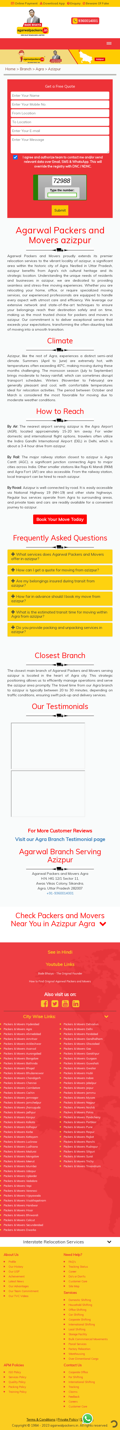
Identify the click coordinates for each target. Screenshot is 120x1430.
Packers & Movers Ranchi (79, 1141)
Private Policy (68, 1419)
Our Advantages (19, 1286)
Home (10, 69)
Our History (16, 1266)
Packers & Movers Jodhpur (20, 1112)
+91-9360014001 (60, 893)
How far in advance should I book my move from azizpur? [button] (55, 598)
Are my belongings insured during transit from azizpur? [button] (53, 583)
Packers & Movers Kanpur (19, 1117)
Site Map (74, 1286)
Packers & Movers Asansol (20, 1048)
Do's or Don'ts (77, 1276)
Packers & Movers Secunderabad (23, 1225)
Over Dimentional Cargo (83, 1358)
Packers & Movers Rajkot (79, 1137)
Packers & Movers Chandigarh (22, 1078)
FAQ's (72, 1261)
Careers (73, 1401)
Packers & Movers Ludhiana (21, 1146)
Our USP (14, 1271)
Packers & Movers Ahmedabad (22, 1034)
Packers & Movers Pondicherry (82, 1117)
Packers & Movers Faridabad (81, 1034)
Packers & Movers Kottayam (21, 1137)
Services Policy (17, 1377)
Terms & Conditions (41, 1419)
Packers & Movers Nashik (79, 1107)
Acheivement (17, 1276)
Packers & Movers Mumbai (20, 1166)
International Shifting (82, 1324)
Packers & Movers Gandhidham (83, 1039)
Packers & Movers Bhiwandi (21, 1215)
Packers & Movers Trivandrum (82, 1166)
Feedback (74, 1396)
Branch (25, 69)
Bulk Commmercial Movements (88, 1339)
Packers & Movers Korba (18, 1132)
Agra (40, 69)
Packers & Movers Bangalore (21, 1058)
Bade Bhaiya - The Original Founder (60, 973)
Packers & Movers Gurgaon (80, 1058)
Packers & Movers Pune (78, 1127)
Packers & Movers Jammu (80, 1092)
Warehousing (77, 1354)
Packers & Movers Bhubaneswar (24, 1073)
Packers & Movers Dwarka (20, 1230)
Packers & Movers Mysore (79, 1097)
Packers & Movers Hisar (18, 1210)
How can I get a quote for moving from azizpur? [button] (55, 569)
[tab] (60, 556)
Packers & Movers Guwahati (81, 1063)
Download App (52, 3)
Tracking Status (78, 1266)
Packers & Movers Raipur (79, 1132)
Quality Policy (17, 1382)
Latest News (16, 1281)
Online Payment (24, 3)
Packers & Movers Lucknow (20, 1141)
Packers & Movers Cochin (19, 1092)
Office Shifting (77, 1309)
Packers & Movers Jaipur (78, 1088)
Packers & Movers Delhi (78, 1029)
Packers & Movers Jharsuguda (22, 1107)
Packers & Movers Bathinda (21, 1063)
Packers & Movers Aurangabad (22, 1053)
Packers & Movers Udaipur (20, 1171)
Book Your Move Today (60, 519)
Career (72, 1271)
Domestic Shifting (80, 1300)
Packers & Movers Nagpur (79, 1102)
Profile (12, 1261)
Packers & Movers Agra (18, 1029)
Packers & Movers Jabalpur (80, 1083)
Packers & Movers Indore (78, 1078)
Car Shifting (76, 1314)
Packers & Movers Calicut (19, 1220)
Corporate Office (78, 1372)
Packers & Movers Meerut (19, 1161)
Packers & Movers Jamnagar (21, 1097)
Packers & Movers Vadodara (20, 1181)
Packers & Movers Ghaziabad (82, 1043)
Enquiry (73, 3)
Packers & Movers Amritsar (20, 1039)
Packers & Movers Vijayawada (22, 1195)
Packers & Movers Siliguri (79, 1151)
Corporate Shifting (80, 1319)
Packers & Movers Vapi (17, 1186)
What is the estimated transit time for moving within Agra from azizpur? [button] (59, 614)
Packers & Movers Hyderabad (21, 1024)
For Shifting (76, 1377)
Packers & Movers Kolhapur (20, 1127)
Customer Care (78, 1281)
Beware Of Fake (96, 3)
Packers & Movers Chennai (20, 1083)
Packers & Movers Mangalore (21, 1156)
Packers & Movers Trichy (79, 1161)
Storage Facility (78, 1334)
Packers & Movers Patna (78, 1112)
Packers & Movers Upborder (20, 1176)
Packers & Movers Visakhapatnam (25, 1200)
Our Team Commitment (24, 1291)
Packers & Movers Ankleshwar (22, 1043)
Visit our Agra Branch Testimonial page (60, 839)
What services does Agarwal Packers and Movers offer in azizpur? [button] (57, 556)
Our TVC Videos (19, 1296)
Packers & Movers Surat (78, 1156)
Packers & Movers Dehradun (81, 1024)
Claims (73, 1392)
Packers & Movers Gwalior (80, 1068)
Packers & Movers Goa (77, 1048)
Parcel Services (78, 1344)
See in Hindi (60, 952)
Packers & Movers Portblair (80, 1122)
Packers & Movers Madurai (20, 1151)
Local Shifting (77, 1329)
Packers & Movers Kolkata (19, 1122)
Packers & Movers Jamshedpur (22, 1102)
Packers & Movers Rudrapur (81, 1146)
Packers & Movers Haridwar (21, 1205)
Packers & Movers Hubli (78, 1073)
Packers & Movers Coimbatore (22, 1088)
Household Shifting (80, 1305)
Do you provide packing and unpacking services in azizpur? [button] (56, 629)
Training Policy (18, 1392)
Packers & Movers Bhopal (19, 1068)
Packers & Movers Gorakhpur (81, 1053)
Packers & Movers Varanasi (20, 1190)
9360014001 (85, 21)
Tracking (74, 1387)
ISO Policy (15, 1372)
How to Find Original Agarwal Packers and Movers (60, 981)
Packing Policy (17, 1387)
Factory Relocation (79, 1349)
